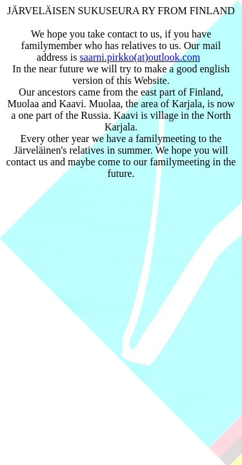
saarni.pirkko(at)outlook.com (140, 57)
